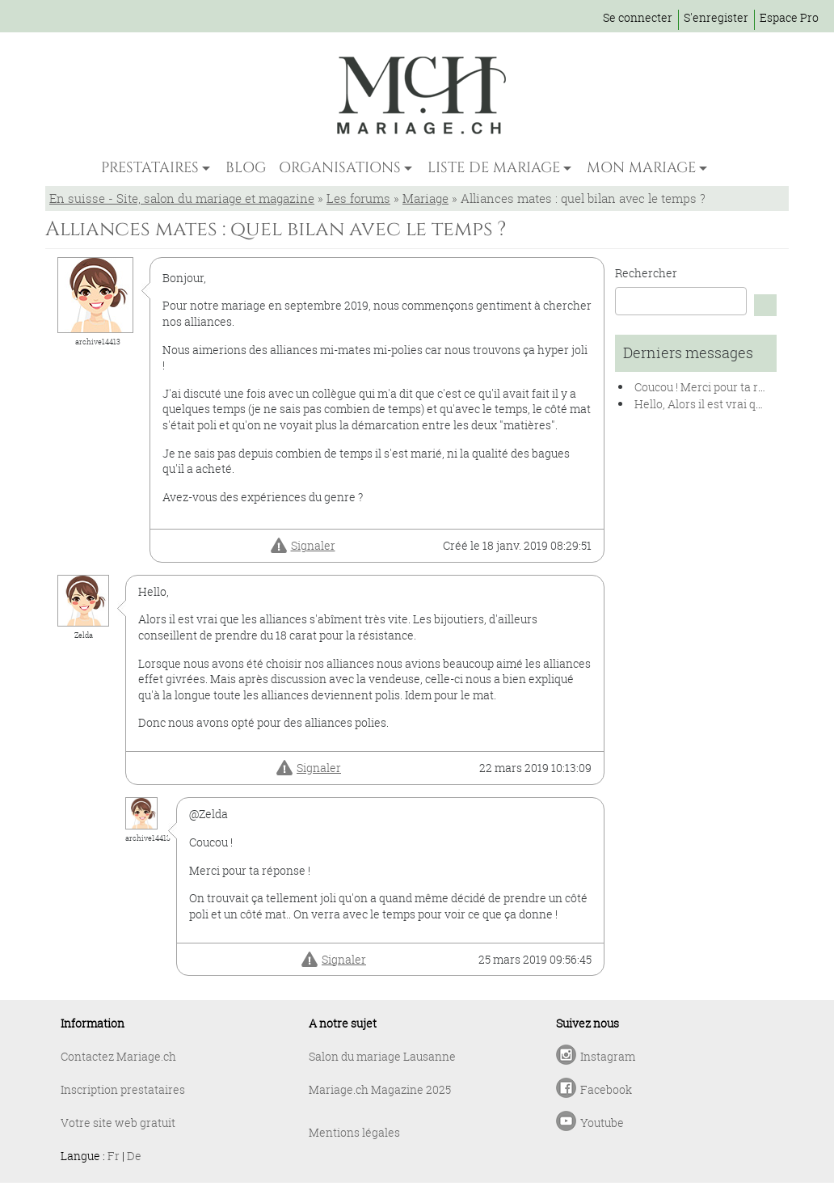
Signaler (313, 545)
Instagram (607, 1056)
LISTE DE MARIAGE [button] (494, 168)
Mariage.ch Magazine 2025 (380, 1089)
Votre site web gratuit (118, 1122)
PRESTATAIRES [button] (150, 168)
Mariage (425, 198)
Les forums (358, 198)
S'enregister (716, 17)
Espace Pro (789, 17)
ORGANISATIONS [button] (340, 168)
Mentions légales (354, 1132)
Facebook (606, 1089)
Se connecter (637, 17)
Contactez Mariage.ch (118, 1056)
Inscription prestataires (123, 1089)
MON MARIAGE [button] (641, 168)
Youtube (602, 1122)
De (134, 1155)
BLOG (245, 168)
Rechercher (646, 273)
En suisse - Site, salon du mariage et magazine (181, 198)
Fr (113, 1155)
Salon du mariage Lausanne (382, 1056)
